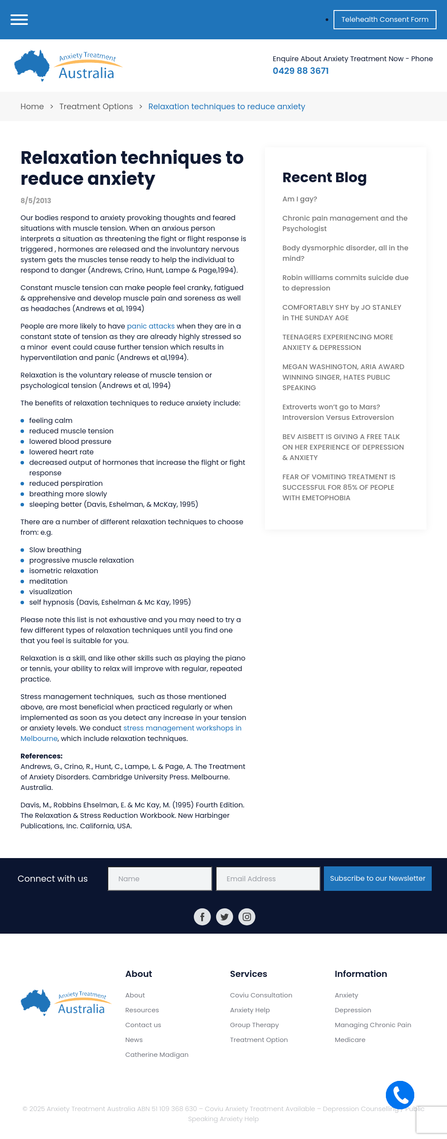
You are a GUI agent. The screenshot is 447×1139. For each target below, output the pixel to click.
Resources (142, 1009)
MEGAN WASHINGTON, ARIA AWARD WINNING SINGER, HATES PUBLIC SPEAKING (343, 377)
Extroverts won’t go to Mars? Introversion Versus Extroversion (338, 412)
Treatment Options (96, 106)
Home (32, 106)
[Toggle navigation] (19, 19)
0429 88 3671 (301, 71)
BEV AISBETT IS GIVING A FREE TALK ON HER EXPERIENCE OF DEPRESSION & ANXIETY (343, 447)
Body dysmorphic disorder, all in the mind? (345, 253)
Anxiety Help (250, 1009)
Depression (353, 1009)
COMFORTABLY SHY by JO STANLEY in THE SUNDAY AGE (342, 312)
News (134, 1039)
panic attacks (151, 326)
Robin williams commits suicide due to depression (345, 283)
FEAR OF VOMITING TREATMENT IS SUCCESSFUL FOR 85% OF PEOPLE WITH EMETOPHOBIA (338, 487)
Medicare (350, 1039)
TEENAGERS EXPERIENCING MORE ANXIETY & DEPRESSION (337, 342)
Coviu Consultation (261, 995)
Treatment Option (259, 1039)
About (135, 995)
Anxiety (346, 995)
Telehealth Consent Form (385, 19)
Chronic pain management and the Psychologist (345, 223)
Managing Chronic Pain (373, 1024)
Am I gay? (299, 199)
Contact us (143, 1024)
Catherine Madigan (157, 1054)
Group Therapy (254, 1024)
